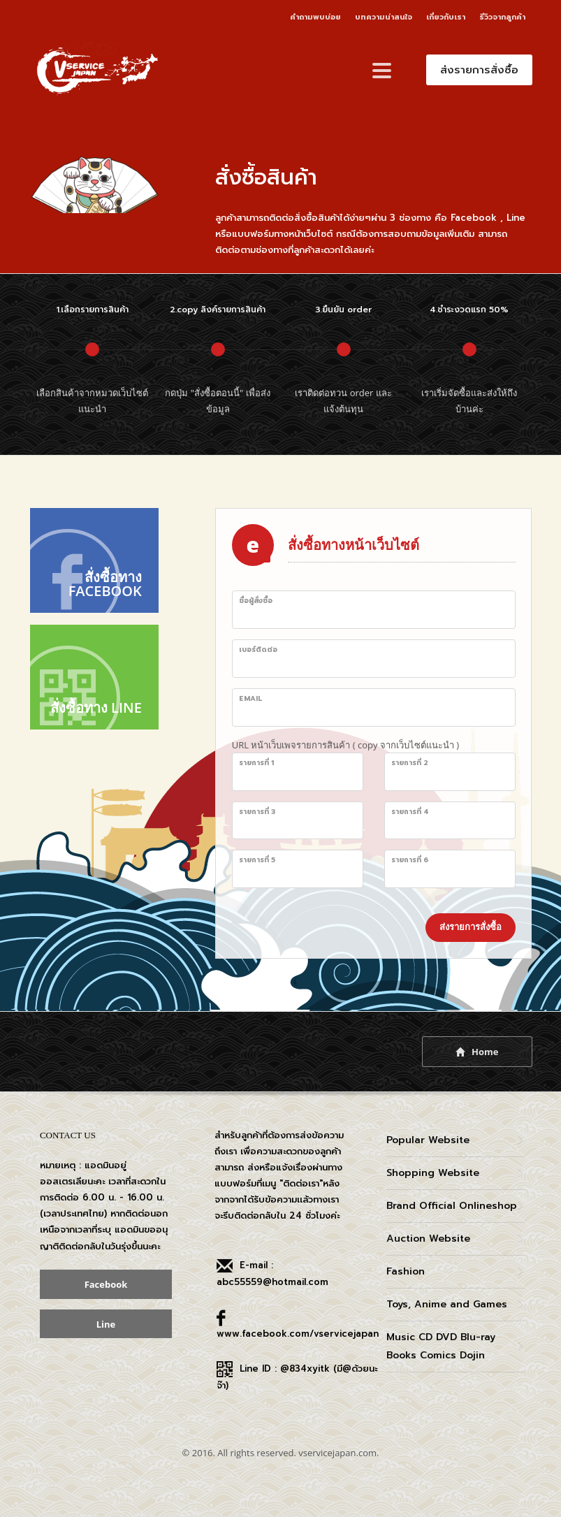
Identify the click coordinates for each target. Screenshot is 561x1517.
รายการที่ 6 (409, 860)
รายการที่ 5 (257, 860)
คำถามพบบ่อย (315, 17)
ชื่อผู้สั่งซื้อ (255, 600)
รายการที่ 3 (257, 811)
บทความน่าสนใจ (383, 17)
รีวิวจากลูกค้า (502, 17)
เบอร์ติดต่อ (258, 649)
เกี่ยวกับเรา (445, 17)
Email (251, 698)
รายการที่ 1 (256, 762)
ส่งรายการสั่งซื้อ (470, 927)
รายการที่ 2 (409, 762)
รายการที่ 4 (410, 811)
